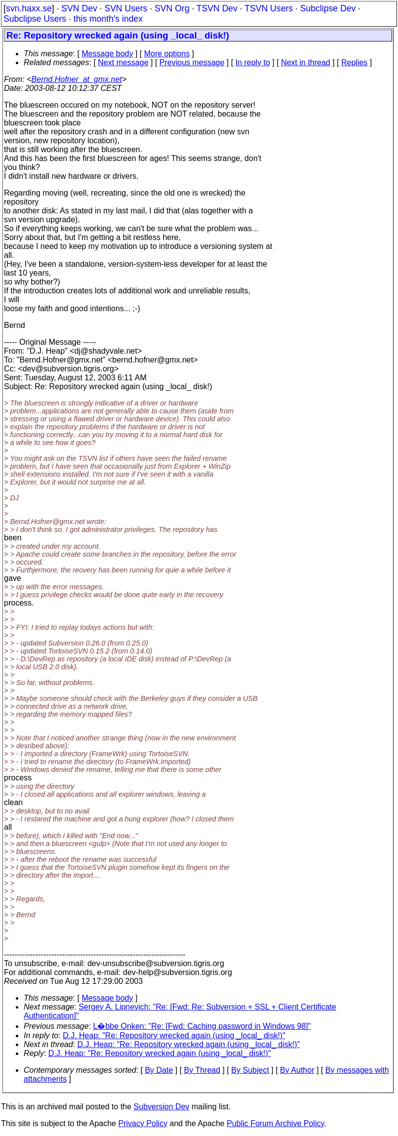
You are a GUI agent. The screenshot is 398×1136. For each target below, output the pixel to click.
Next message (123, 62)
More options (167, 53)
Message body (107, 53)
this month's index (108, 19)
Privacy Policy (142, 1123)
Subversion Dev (162, 1106)
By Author (297, 1070)
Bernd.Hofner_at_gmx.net (77, 79)
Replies (354, 62)
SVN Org (172, 8)
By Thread (202, 1070)
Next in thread (305, 62)
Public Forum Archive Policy (275, 1123)
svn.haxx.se (29, 8)
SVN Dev (79, 8)
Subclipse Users (34, 19)
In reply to (253, 62)
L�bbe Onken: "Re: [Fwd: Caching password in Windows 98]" (202, 1026)
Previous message (192, 62)
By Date (159, 1070)
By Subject (250, 1070)
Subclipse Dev (328, 8)
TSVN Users (268, 8)
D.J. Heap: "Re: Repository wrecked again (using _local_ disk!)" (174, 1035)
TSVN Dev (217, 8)
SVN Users (125, 8)
